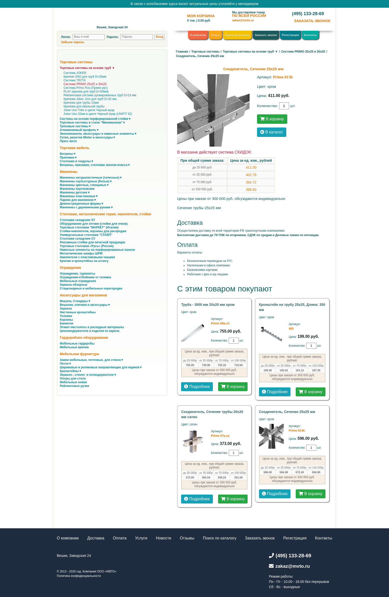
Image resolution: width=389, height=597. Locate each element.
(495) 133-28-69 (308, 13)
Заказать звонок (266, 34)
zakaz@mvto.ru (243, 20)
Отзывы (187, 538)
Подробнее (197, 386)
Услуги (215, 34)
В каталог (271, 132)
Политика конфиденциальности (79, 576)
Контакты (310, 34)
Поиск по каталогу (237, 34)
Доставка (95, 538)
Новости (163, 538)
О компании (198, 34)
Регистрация (290, 34)
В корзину (272, 119)
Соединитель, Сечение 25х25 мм (287, 412)
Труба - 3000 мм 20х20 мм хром (207, 305)
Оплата (120, 538)
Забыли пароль (72, 42)
